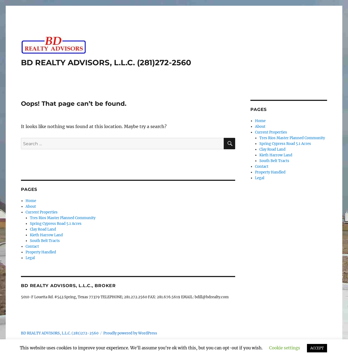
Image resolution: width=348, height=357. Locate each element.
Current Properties (42, 212)
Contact (32, 246)
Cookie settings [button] (284, 347)
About (31, 206)
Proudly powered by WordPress (130, 333)
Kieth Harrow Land (46, 235)
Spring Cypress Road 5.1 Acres (56, 223)
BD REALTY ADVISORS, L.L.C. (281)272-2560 (106, 62)
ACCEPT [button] (317, 348)
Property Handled (41, 252)
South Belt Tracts (45, 240)
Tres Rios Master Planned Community (62, 218)
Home (31, 200)
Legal (30, 258)
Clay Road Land (43, 229)
